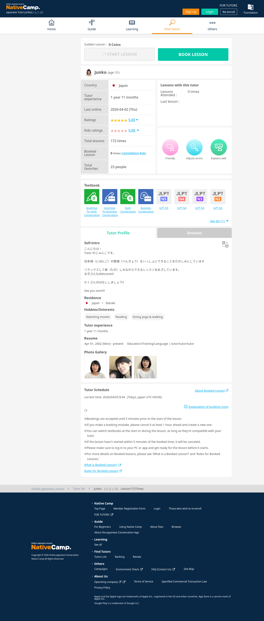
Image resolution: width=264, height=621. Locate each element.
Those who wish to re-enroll (185, 508)
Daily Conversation (127, 201)
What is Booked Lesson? (102, 465)
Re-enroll (229, 12)
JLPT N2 (217, 199)
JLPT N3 (199, 199)
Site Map (189, 569)
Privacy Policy (102, 587)
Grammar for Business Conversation (109, 203)
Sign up (191, 12)
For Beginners (102, 527)
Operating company (107, 582)
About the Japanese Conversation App (116, 532)
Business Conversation (145, 201)
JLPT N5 (163, 199)
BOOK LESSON (193, 54)
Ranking (119, 557)
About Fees (156, 527)
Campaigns (100, 569)
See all (98, 544)
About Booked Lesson (211, 391)
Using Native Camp (130, 527)
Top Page (99, 508)
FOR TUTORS (228, 5)
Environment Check (127, 569)
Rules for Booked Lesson (103, 471)
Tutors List (100, 557)
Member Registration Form (129, 508)
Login (210, 12)
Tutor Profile (118, 232)
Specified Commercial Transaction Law (184, 581)
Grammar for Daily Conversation (91, 203)
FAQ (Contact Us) (161, 569)
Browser (176, 527)
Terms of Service (143, 581)
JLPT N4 (181, 199)
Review (137, 557)
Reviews (194, 232)
